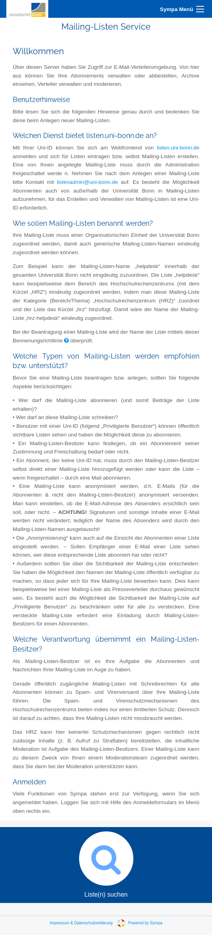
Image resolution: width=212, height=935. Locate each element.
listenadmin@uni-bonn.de (87, 182)
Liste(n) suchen (106, 862)
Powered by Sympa (145, 923)
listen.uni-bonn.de (178, 148)
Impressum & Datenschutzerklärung (81, 923)
